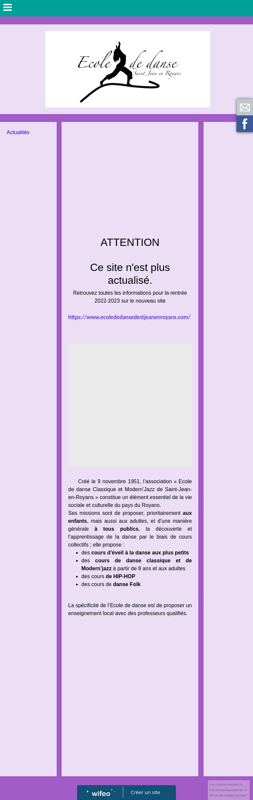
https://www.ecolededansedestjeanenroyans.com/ (129, 317)
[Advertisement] (130, 178)
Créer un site (145, 792)
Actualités (18, 132)
